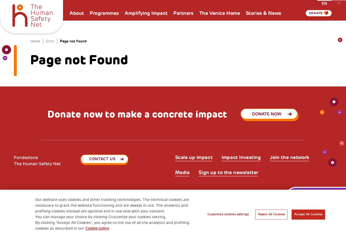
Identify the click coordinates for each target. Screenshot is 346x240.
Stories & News (263, 13)
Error (50, 41)
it (339, 3)
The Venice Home (219, 13)
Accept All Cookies (308, 214)
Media (182, 173)
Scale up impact (194, 157)
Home (35, 41)
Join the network (289, 157)
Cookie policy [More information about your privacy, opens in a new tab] (97, 228)
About (77, 13)
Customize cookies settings (228, 214)
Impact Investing (241, 157)
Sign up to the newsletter (228, 173)
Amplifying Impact (146, 13)
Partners (183, 13)
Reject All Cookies (271, 214)
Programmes (104, 13)
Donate (313, 13)
